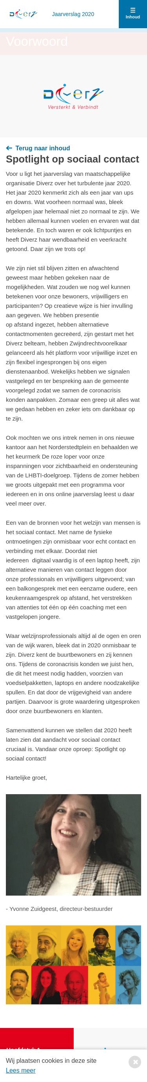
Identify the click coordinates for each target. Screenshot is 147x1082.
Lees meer (21, 1070)
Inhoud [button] (133, 14)
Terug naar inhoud (38, 148)
